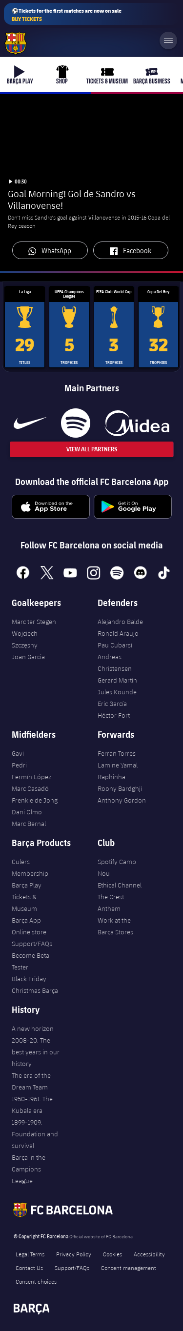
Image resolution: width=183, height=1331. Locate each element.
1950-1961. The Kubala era (32, 1104)
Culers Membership (30, 867)
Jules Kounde (117, 692)
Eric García (112, 703)
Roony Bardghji (120, 788)
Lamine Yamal (118, 765)
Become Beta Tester (30, 961)
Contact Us (29, 1267)
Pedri (19, 765)
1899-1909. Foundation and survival (35, 1134)
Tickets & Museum (24, 902)
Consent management (128, 1267)
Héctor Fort (114, 715)
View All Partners (91, 449)
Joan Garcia (28, 657)
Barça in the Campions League (28, 1169)
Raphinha (111, 777)
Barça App (26, 920)
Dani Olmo (27, 812)
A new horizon (33, 1028)
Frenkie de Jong (35, 800)
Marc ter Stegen (34, 621)
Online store (29, 932)
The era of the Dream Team (31, 1081)
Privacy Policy (73, 1253)
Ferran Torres (117, 753)
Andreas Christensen (115, 662)
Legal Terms (30, 1253)
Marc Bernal (29, 823)
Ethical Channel (120, 885)
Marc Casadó (30, 788)
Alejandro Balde (120, 621)
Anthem (109, 908)
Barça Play (26, 885)
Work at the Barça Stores (115, 926)
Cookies (112, 1253)
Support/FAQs (32, 944)
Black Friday (29, 979)
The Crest (111, 897)
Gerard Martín (117, 680)
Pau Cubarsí (115, 645)
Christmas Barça (35, 990)
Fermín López (31, 777)
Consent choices (36, 1281)
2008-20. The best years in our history (36, 1052)
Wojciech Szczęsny (25, 639)
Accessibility (149, 1253)
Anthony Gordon (122, 800)
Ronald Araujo (118, 633)
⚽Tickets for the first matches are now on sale (67, 15)
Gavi (18, 753)
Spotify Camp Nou (117, 867)
